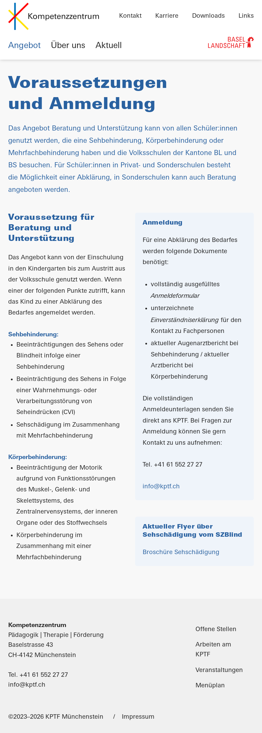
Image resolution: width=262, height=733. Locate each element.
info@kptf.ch (161, 487)
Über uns (68, 46)
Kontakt (130, 16)
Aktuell (109, 46)
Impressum (138, 717)
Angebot (24, 46)
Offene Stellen (215, 629)
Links (246, 16)
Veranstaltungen (219, 670)
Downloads (208, 16)
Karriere (166, 16)
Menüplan (210, 686)
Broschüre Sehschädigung (181, 552)
